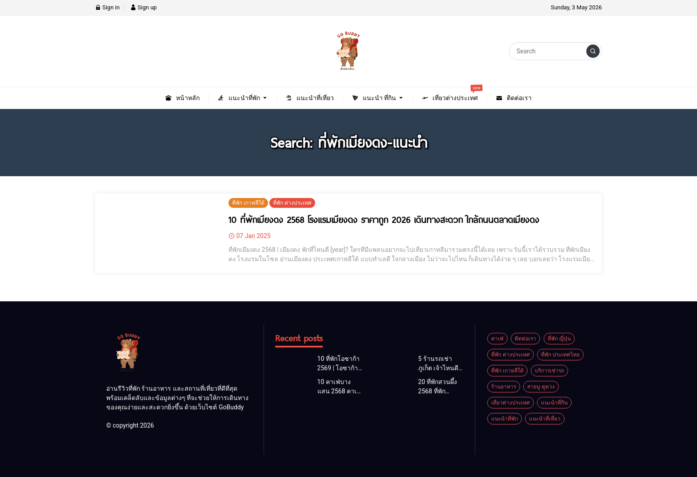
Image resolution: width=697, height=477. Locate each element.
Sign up (143, 7)
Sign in (107, 7)
